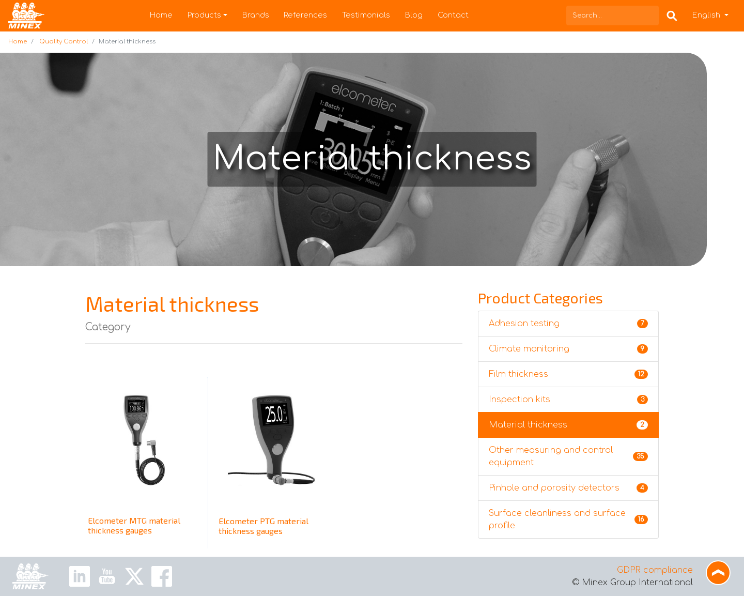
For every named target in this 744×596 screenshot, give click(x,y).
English (707, 15)
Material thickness (568, 425)
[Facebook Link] (161, 575)
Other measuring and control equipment (568, 456)
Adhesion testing (568, 323)
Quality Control (63, 41)
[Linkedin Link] (79, 575)
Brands (255, 15)
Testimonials (366, 15)
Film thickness (568, 374)
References (305, 15)
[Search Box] (672, 15)
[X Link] (134, 575)
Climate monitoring (568, 349)
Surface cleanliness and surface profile (568, 519)
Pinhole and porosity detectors (568, 488)
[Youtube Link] (107, 575)
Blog (414, 15)
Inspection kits (568, 399)
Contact (453, 15)
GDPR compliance (655, 570)
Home (161, 15)
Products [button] (204, 15)
